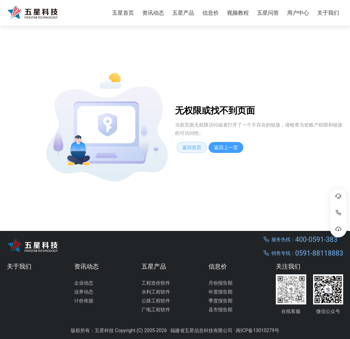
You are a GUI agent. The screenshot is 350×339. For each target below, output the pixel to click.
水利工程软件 (156, 292)
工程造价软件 (156, 283)
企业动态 (83, 283)
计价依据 (83, 300)
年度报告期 (220, 292)
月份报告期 (220, 283)
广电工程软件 (156, 309)
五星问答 (268, 13)
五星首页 (123, 13)
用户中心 (298, 13)
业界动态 (83, 292)
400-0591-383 (316, 239)
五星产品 (183, 13)
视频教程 (238, 13)
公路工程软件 (156, 300)
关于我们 (328, 13)
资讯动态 (153, 13)
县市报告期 (220, 309)
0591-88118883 (319, 253)
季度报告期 (220, 300)
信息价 (210, 13)
